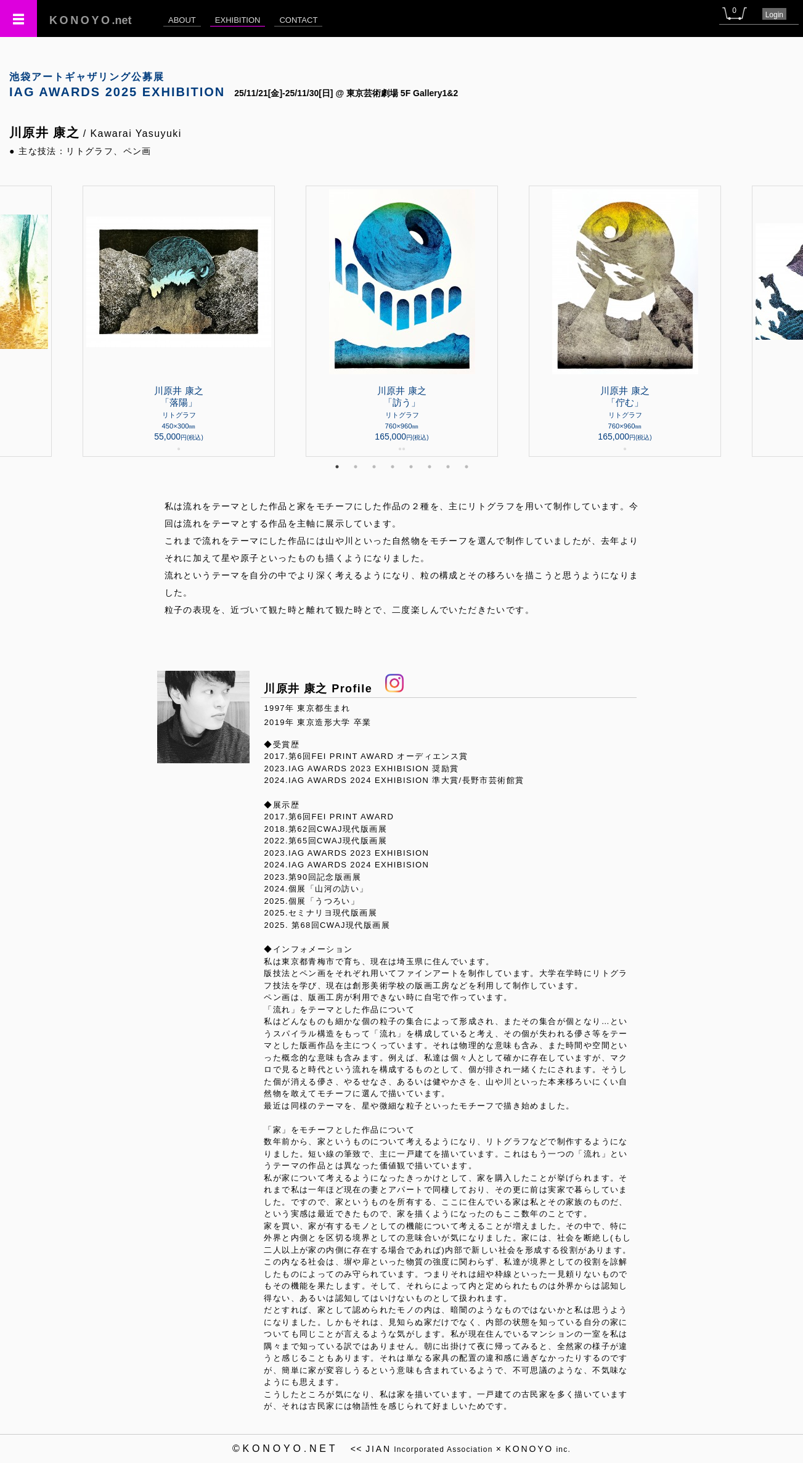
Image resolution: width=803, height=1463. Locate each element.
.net (90, 20)
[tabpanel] (402, 321)
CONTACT (298, 20)
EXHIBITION (238, 20)
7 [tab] (448, 467)
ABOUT (182, 20)
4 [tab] (392, 467)
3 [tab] (374, 467)
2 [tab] (355, 467)
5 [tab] (411, 467)
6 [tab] (429, 467)
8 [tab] (466, 467)
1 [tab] (337, 467)
